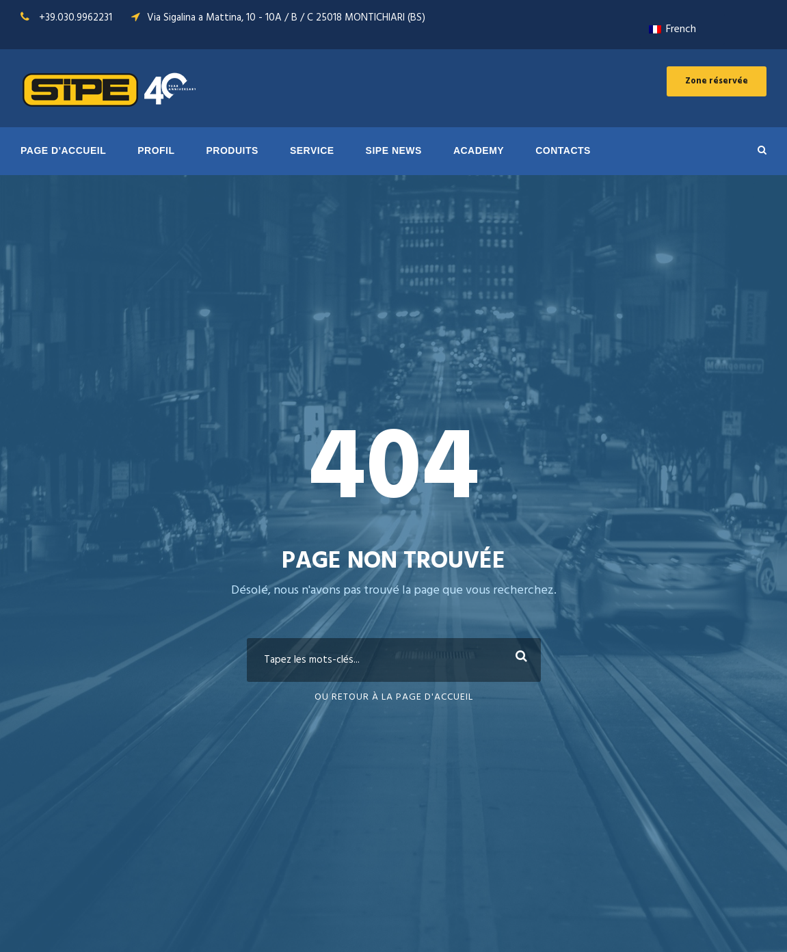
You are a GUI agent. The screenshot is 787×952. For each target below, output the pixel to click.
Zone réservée (716, 81)
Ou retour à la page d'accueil (394, 697)
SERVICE (312, 150)
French (672, 29)
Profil (155, 150)
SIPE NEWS (394, 150)
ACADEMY (478, 150)
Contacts (563, 150)
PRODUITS (232, 150)
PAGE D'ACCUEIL (63, 150)
